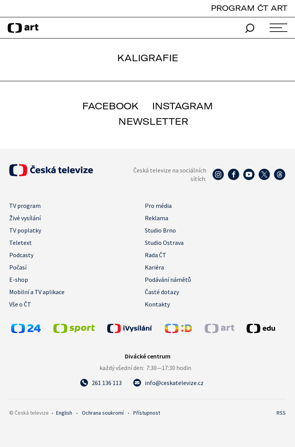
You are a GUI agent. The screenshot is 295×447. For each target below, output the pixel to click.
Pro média (158, 205)
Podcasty (21, 255)
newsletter (153, 121)
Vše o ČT (20, 304)
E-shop (18, 279)
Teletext (20, 242)
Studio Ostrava (164, 242)
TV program (25, 205)
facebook (110, 106)
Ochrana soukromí (103, 412)
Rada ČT (155, 255)
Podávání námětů (168, 279)
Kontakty (157, 304)
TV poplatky (25, 230)
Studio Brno (160, 230)
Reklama (156, 218)
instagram (182, 106)
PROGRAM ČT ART (249, 8)
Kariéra (154, 267)
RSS (281, 412)
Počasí (18, 267)
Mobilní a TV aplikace (37, 292)
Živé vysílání (25, 218)
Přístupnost (146, 412)
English (64, 412)
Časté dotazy (162, 292)
